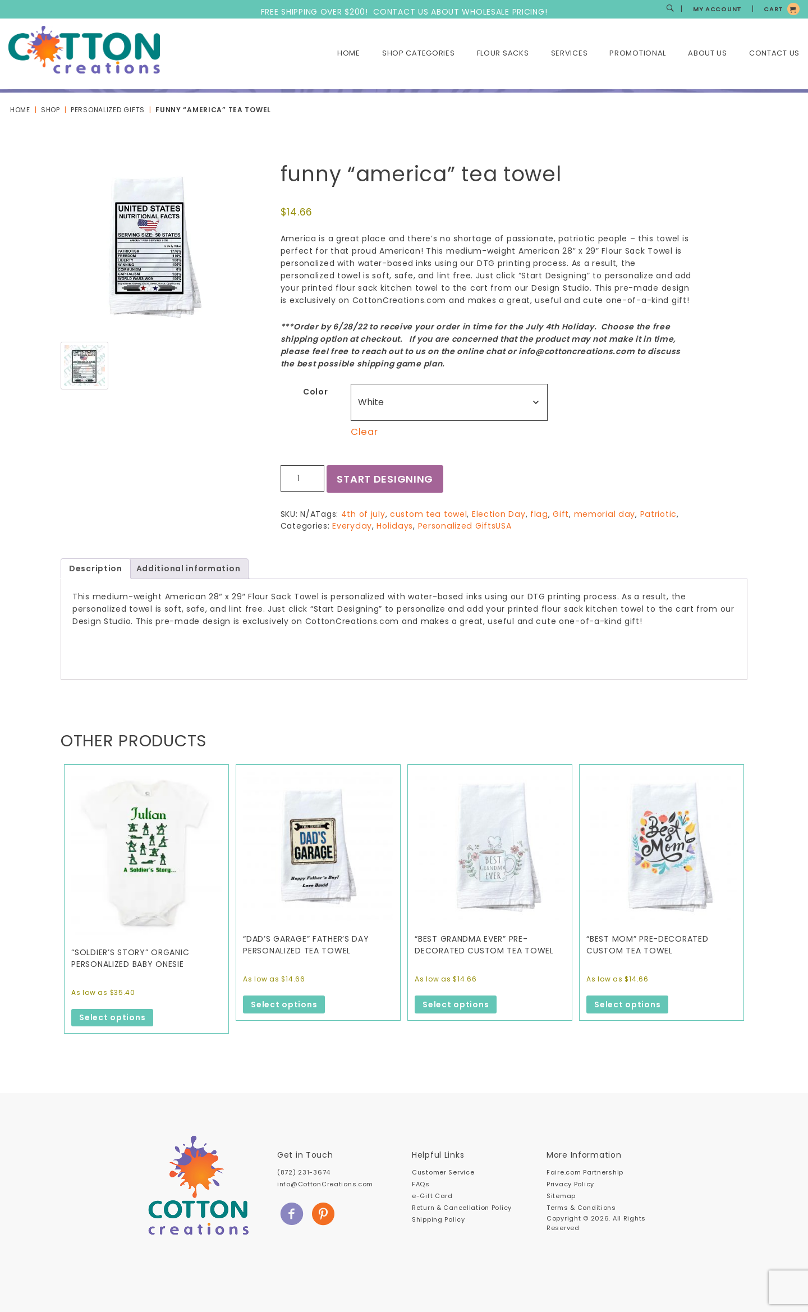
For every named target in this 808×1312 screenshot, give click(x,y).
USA (500, 525)
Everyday (351, 525)
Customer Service (443, 1172)
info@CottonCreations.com (325, 1184)
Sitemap (561, 1195)
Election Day (498, 514)
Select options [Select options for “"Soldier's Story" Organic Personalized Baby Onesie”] (112, 1017)
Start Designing (385, 479)
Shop (50, 109)
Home (348, 53)
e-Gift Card (432, 1195)
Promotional (637, 53)
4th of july (363, 514)
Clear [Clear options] (364, 431)
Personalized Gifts (108, 109)
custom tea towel (428, 514)
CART (773, 8)
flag (537, 514)
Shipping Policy (438, 1219)
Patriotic (654, 514)
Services (569, 53)
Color (315, 391)
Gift (558, 514)
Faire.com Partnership (585, 1172)
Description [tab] (95, 568)
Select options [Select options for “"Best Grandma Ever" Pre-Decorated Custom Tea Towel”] (456, 1004)
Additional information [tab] (188, 568)
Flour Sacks (503, 53)
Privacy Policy (570, 1184)
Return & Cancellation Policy (462, 1207)
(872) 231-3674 (303, 1172)
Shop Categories (418, 53)
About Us (707, 53)
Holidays (393, 525)
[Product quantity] (303, 478)
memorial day (602, 514)
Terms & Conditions (581, 1207)
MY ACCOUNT (717, 8)
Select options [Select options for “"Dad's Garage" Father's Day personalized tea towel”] (284, 1004)
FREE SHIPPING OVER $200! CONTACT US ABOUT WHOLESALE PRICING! (404, 11)
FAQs (421, 1184)
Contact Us (774, 53)
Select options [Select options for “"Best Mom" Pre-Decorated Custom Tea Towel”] (627, 1004)
